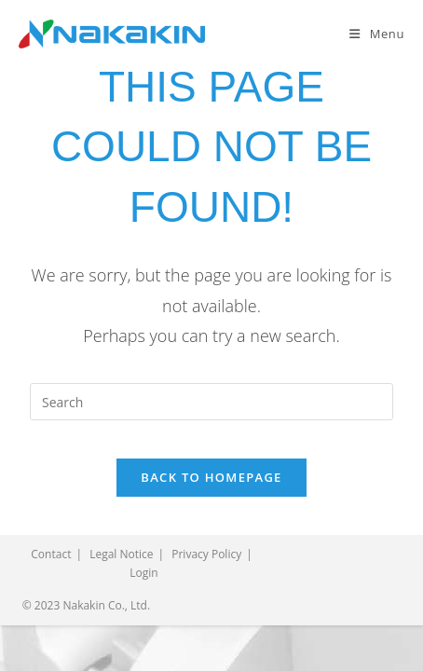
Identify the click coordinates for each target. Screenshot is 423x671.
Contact (51, 554)
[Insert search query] (211, 401)
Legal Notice (121, 554)
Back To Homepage (211, 477)
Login (143, 573)
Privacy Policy (206, 554)
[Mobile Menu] (376, 33)
